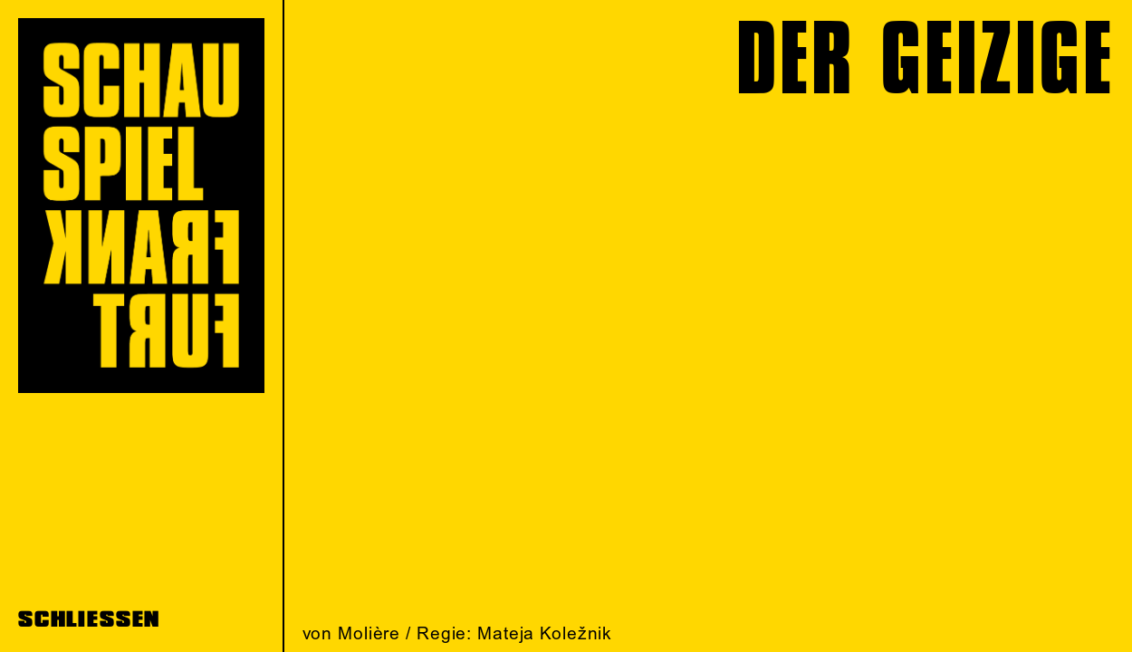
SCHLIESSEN (89, 619)
